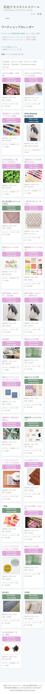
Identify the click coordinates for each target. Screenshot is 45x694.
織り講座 (6, 64)
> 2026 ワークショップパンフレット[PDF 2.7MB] (18, 37)
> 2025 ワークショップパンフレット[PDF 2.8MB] (18, 40)
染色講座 (6, 61)
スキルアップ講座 (30, 61)
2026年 (14, 54)
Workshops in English (28, 64)
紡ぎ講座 (15, 64)
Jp (31, 14)
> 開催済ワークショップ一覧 (11, 49)
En (35, 14)
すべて (8, 54)
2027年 (21, 54)
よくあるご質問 (34, 33)
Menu (8, 18)
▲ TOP (40, 685)
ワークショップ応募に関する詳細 (13, 33)
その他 (5, 67)
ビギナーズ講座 (17, 61)
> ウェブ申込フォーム (9, 47)
